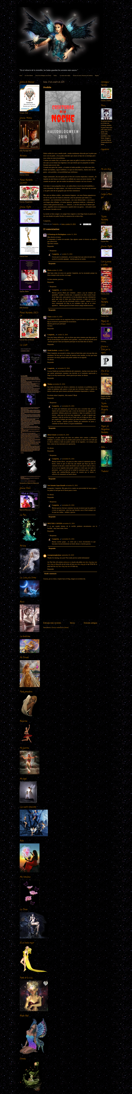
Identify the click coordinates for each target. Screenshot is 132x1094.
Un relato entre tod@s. (65, 75)
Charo (49, 317)
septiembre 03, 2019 (68, 555)
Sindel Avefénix (52, 350)
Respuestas (53, 251)
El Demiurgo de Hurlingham (56, 234)
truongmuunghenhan (54, 555)
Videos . (55, 75)
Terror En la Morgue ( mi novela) (43, 75)
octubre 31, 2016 (72, 234)
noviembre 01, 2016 (64, 368)
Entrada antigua (90, 623)
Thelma (49, 384)
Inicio (21, 75)
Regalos (97, 75)
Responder (50, 246)
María (49, 270)
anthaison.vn (67, 562)
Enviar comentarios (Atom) (60, 627)
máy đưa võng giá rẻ (80, 564)
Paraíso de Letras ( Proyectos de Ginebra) (83, 75)
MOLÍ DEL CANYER (54, 523)
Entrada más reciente (52, 623)
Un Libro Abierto (29, 75)
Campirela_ (56, 254)
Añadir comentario (50, 573)
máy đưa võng (87, 562)
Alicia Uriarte (51, 435)
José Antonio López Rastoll (56, 485)
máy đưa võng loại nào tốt (64, 566)
